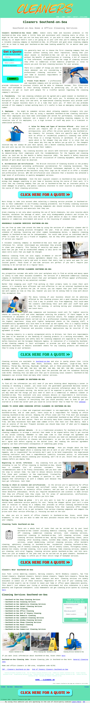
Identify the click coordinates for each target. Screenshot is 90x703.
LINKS (63, 17)
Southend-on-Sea (43, 361)
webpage (82, 402)
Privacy (87, 686)
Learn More (76, 702)
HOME (57, 17)
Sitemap (3, 686)
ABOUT (69, 17)
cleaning (68, 50)
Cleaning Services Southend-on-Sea (24, 595)
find (9, 574)
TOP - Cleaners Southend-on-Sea (15, 669)
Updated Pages (19, 686)
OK (84, 702)
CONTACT (75, 17)
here (4, 590)
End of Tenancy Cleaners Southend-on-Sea (50, 669)
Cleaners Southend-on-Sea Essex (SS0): (20, 33)
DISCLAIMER (83, 17)
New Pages (10, 686)
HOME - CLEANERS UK (45, 680)
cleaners (68, 373)
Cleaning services (69, 578)
